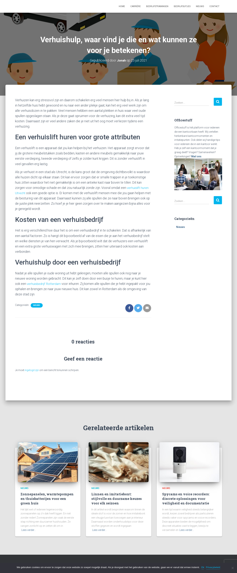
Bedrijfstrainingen (157, 6)
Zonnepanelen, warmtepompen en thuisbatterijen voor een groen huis (47, 498)
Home (122, 6)
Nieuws (200, 6)
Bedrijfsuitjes (182, 6)
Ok (202, 567)
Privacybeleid (213, 567)
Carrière (135, 6)
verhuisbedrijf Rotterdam (44, 284)
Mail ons (196, 156)
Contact (214, 6)
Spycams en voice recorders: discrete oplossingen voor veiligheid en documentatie (185, 498)
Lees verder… (28, 530)
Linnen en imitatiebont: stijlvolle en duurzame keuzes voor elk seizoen (116, 498)
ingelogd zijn (32, 370)
